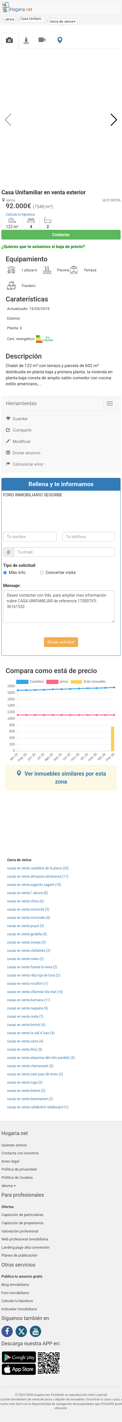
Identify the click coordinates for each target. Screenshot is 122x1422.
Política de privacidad (19, 1169)
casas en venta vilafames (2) (29, 951)
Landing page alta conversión (25, 1247)
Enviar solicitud (61, 642)
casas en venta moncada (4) (28, 918)
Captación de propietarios (22, 1223)
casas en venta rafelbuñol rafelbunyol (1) (37, 1107)
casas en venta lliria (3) (24, 1050)
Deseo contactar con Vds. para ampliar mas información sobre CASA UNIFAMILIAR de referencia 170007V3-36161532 (59, 606)
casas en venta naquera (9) (27, 1008)
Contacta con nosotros (20, 1153)
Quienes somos (14, 1145)
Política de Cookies (17, 1177)
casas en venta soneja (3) (26, 942)
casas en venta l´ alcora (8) (27, 893)
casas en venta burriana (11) (28, 1000)
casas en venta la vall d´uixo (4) (30, 1033)
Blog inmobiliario (15, 1284)
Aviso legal (10, 1161)
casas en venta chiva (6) (25, 901)
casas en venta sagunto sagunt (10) (34, 885)
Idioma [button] (8, 1186)
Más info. (17, 572)
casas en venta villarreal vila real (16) (35, 992)
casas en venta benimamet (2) (30, 1099)
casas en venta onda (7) (25, 1017)
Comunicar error (24, 464)
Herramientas (21, 403)
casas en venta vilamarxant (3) (30, 1066)
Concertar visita (60, 572)
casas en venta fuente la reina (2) (32, 967)
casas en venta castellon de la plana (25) (38, 868)
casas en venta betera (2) (26, 1091)
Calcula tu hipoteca (20, 214)
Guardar (17, 418)
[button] (62, 21)
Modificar (18, 441)
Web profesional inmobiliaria (24, 1239)
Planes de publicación (19, 1255)
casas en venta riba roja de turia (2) (33, 975)
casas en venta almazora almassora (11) (37, 876)
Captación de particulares (22, 1215)
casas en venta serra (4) (25, 1041)
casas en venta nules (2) (25, 959)
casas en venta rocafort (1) (27, 984)
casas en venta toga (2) (25, 1082)
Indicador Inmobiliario (19, 1309)
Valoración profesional (19, 1231)
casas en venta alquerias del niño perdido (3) (41, 1058)
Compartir (19, 430)
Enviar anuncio (23, 452)
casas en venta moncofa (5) (28, 909)
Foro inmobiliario (15, 1293)
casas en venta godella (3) (27, 934)
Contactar (61, 234)
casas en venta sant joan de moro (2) (35, 1074)
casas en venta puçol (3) (25, 926)
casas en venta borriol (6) (26, 1025)
